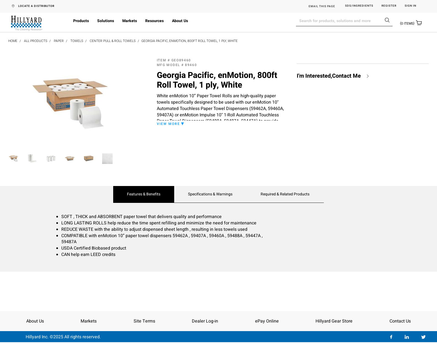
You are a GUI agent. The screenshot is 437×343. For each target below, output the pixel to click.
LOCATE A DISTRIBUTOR (36, 6)
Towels (76, 40)
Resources (154, 21)
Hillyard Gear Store (334, 321)
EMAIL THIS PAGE (322, 6)
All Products (35, 40)
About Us (180, 21)
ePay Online (267, 321)
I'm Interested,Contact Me (329, 76)
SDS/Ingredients (359, 6)
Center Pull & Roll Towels (113, 40)
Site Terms (144, 321)
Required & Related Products (285, 194)
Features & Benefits (143, 194)
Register (389, 6)
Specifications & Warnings (210, 194)
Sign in (410, 6)
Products (81, 21)
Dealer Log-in (205, 321)
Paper (59, 40)
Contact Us (400, 321)
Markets (129, 21)
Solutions (105, 21)
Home (12, 40)
